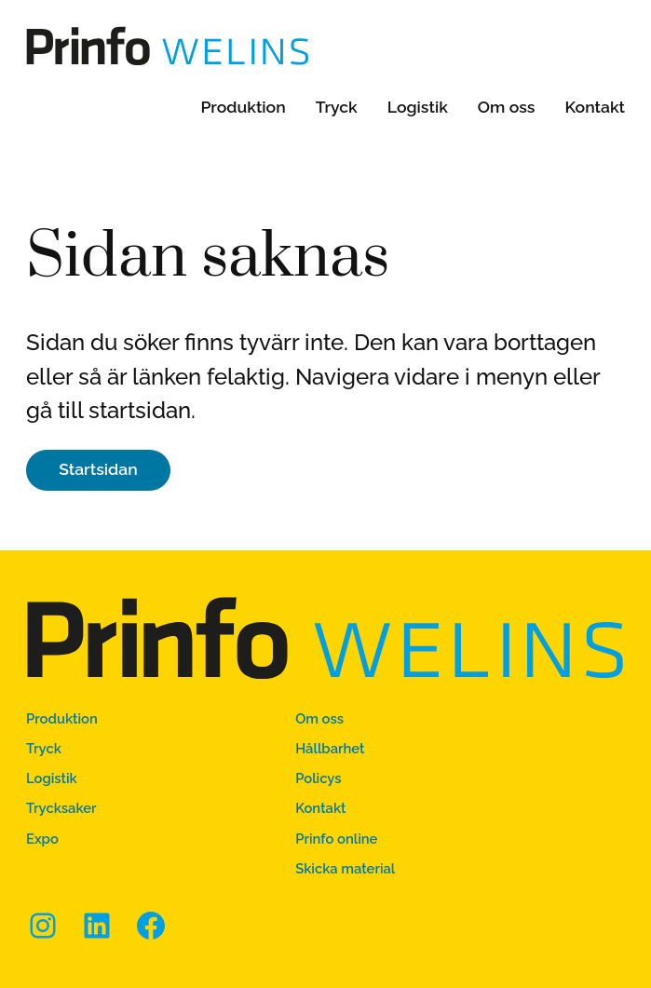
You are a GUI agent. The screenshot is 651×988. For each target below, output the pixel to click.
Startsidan (98, 469)
